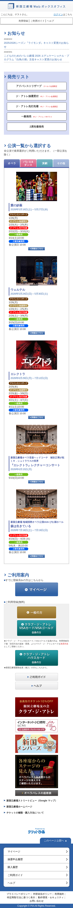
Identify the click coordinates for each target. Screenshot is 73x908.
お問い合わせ (37, 901)
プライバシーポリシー (18, 894)
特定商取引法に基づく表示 (21, 897)
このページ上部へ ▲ (55, 840)
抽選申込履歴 (15, 859)
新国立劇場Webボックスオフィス (36, 6)
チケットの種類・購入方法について (25, 812)
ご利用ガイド (38, 21)
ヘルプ (50, 21)
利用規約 (59, 894)
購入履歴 (13, 867)
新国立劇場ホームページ (19, 806)
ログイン (58, 14)
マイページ (14, 851)
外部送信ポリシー (42, 894)
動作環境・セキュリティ (51, 897)
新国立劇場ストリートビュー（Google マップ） (31, 800)
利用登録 (23, 21)
